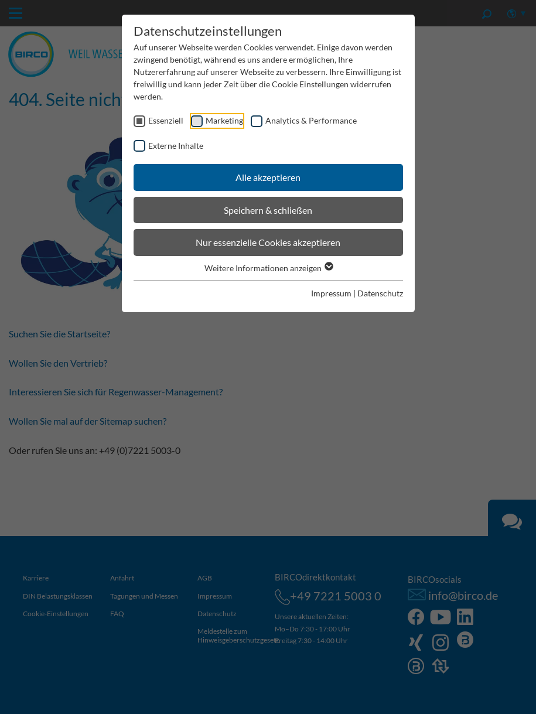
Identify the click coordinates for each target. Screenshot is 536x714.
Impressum (331, 293)
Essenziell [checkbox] (165, 120)
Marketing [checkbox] (224, 120)
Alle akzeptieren (268, 177)
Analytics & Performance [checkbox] (311, 120)
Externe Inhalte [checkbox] (175, 146)
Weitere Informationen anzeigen (268, 268)
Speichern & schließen (268, 210)
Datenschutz (380, 293)
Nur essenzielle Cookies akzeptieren (268, 242)
